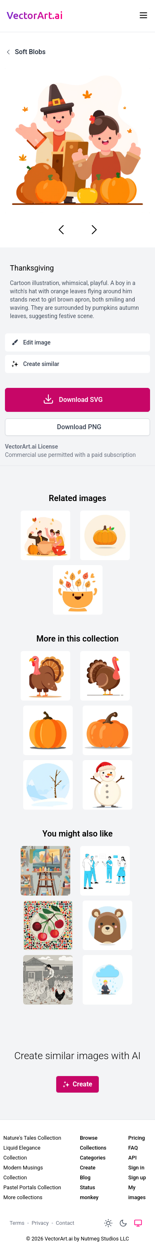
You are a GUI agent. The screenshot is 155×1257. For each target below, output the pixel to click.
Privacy (39, 1223)
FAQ (133, 1148)
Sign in (136, 1167)
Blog (85, 1177)
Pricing (136, 1138)
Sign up (137, 1177)
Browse (89, 1138)
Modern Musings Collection (23, 1172)
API (132, 1158)
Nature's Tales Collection (32, 1138)
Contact (65, 1223)
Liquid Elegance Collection (22, 1153)
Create (87, 1167)
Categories (92, 1158)
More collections (23, 1197)
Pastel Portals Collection (32, 1187)
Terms (17, 1223)
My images (136, 1192)
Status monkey (89, 1192)
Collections (93, 1148)
